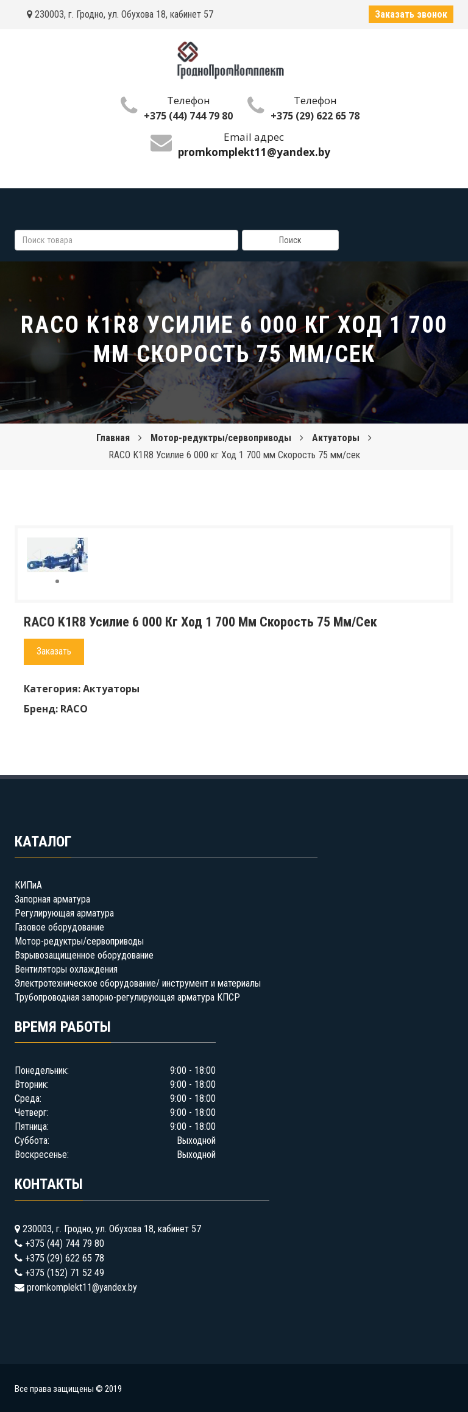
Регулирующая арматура (64, 913)
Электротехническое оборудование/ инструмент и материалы (138, 983)
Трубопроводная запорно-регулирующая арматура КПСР (127, 997)
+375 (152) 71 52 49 (64, 1273)
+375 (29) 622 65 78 (315, 115)
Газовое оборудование (59, 927)
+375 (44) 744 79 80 (188, 115)
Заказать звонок (411, 14)
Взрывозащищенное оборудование (84, 955)
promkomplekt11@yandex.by (82, 1287)
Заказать (54, 651)
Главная (113, 438)
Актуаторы (336, 438)
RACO (74, 708)
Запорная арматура (52, 899)
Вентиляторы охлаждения (66, 969)
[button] (77, 548)
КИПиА (28, 885)
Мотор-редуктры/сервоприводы (221, 438)
